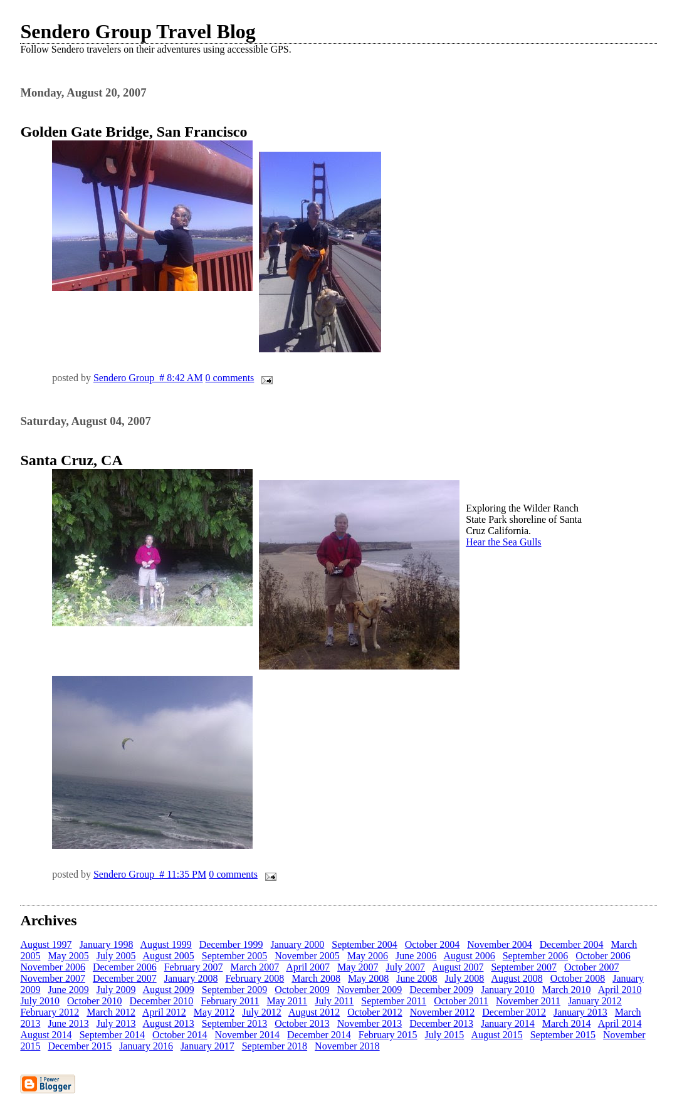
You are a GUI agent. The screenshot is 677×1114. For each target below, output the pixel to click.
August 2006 (469, 955)
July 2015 (444, 1034)
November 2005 (307, 955)
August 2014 (45, 1034)
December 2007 (125, 978)
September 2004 (364, 944)
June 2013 (68, 1023)
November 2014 (247, 1034)
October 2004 (432, 944)
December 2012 (514, 1012)
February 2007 (193, 967)
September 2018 (274, 1046)
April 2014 (620, 1023)
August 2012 (314, 1012)
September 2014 (112, 1034)
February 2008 (254, 978)
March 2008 (315, 978)
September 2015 (563, 1034)
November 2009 (369, 989)
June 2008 (416, 978)
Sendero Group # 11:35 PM (149, 874)
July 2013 (116, 1023)
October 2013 (302, 1023)
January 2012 (595, 1001)
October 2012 (374, 1012)
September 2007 (523, 967)
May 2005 (68, 955)
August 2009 (168, 989)
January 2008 (191, 978)
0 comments (230, 377)
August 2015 (496, 1034)
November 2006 (52, 967)
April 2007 (308, 967)
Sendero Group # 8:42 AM (148, 377)
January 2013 (580, 1012)
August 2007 (457, 967)
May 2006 (367, 955)
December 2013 (441, 1023)
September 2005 (234, 955)
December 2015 (80, 1046)
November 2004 (499, 944)
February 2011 (230, 1001)
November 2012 (442, 1012)
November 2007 (52, 978)
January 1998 (107, 944)
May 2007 (357, 967)
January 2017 (207, 1046)
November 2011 (528, 1001)
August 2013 (168, 1023)
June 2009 (68, 989)
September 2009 (234, 989)
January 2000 (297, 944)
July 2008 (465, 978)
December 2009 (441, 989)
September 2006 (535, 955)
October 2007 (591, 967)
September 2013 (234, 1023)
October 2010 (94, 1001)
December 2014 (319, 1034)
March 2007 (254, 967)
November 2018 (347, 1046)
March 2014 (566, 1023)
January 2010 (508, 989)
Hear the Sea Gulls (503, 542)
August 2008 (516, 978)
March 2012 (111, 1012)
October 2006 (603, 955)
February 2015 (388, 1034)
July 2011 (334, 1001)
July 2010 (40, 1001)
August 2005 (168, 955)
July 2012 (261, 1012)
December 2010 (162, 1001)
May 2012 (214, 1012)
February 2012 (49, 1012)
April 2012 (164, 1012)
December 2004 (572, 944)
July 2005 (116, 955)
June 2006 (416, 955)
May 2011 (287, 1001)
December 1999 (231, 944)
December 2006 (125, 967)
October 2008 (578, 978)
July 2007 (405, 967)
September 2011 (393, 1001)
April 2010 (620, 989)
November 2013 (369, 1023)
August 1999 (166, 944)
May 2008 (368, 978)
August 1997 (45, 944)
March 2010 (566, 989)
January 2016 (146, 1046)
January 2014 (508, 1023)
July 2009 (116, 989)
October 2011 (461, 1001)
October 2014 (179, 1034)
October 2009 (302, 989)
